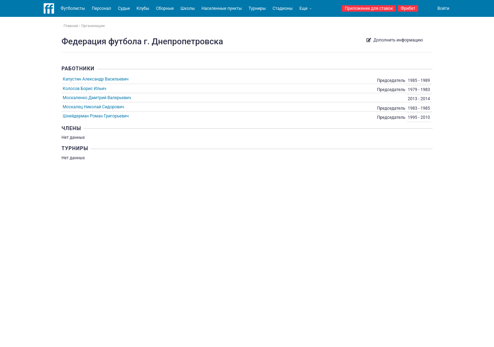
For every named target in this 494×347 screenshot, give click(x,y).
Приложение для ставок (369, 8)
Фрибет (408, 8)
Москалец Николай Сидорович (93, 106)
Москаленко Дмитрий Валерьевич (97, 97)
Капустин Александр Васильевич (96, 79)
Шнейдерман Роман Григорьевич (96, 116)
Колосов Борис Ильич (84, 88)
